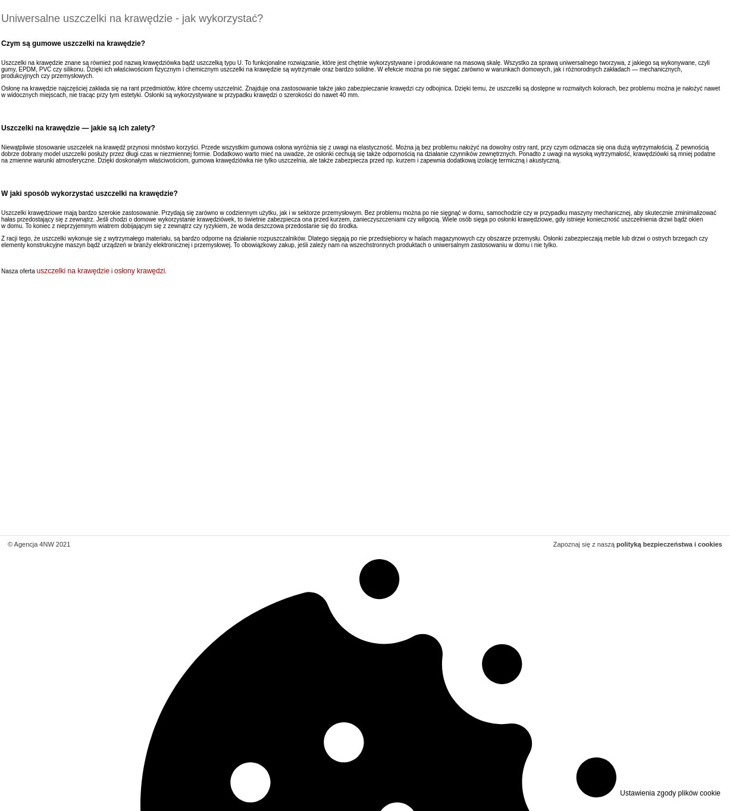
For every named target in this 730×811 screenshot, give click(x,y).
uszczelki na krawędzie (72, 271)
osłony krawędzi (139, 271)
